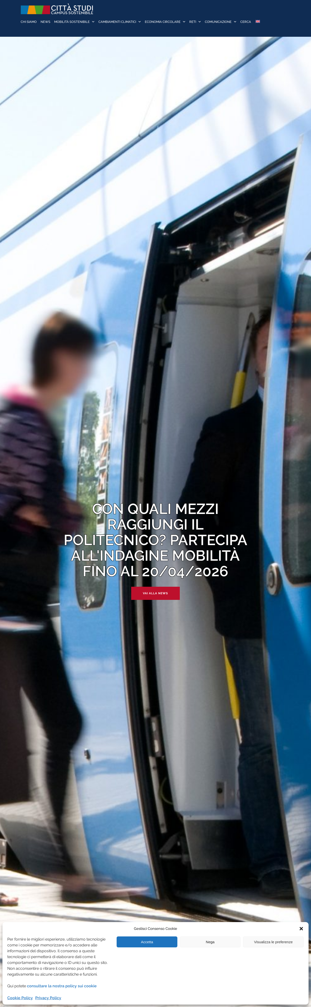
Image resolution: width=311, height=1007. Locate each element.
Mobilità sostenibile (72, 22)
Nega (210, 942)
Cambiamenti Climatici (117, 22)
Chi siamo (29, 22)
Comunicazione (218, 22)
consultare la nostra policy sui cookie (62, 986)
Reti (192, 22)
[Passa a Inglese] (257, 22)
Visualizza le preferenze (273, 942)
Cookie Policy (20, 998)
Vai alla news (155, 593)
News (45, 22)
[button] (301, 928)
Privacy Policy (48, 998)
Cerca (245, 22)
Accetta (147, 942)
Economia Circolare (163, 22)
